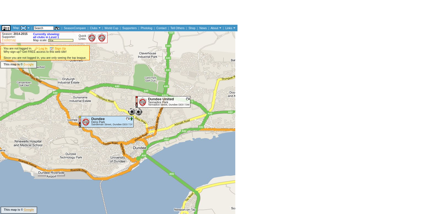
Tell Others (178, 28)
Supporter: (9, 36)
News (203, 28)
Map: (16, 27)
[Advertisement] (100, 12)
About (214, 28)
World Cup (111, 28)
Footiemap (9, 39)
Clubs (93, 28)
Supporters (129, 28)
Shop (191, 28)
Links (228, 28)
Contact (161, 28)
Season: (15, 33)
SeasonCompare (75, 28)
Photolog (146, 28)
